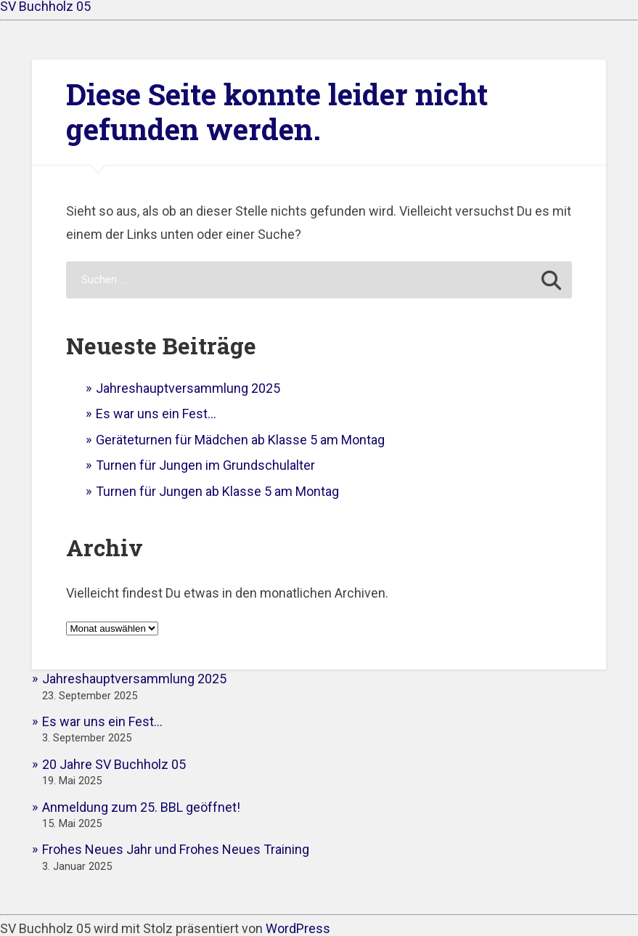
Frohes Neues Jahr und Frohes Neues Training (175, 849)
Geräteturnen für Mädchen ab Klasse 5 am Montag (240, 439)
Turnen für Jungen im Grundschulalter (205, 465)
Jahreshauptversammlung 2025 (188, 388)
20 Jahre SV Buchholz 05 (114, 764)
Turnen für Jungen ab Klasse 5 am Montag (217, 491)
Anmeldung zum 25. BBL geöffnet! (141, 807)
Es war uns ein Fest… (156, 413)
